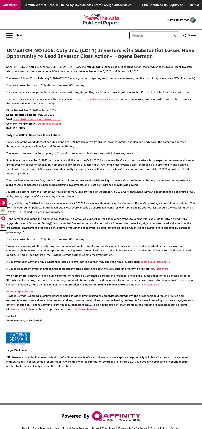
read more (161, 268)
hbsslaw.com (17, 309)
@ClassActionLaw (86, 309)
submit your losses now (99, 99)
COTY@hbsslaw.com (48, 123)
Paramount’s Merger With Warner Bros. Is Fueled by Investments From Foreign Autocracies (68, 5)
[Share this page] (189, 35)
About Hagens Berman (20, 291)
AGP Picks (10, 5)
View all (194, 4)
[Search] (151, 35)
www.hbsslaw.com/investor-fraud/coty (37, 119)
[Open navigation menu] (14, 35)
